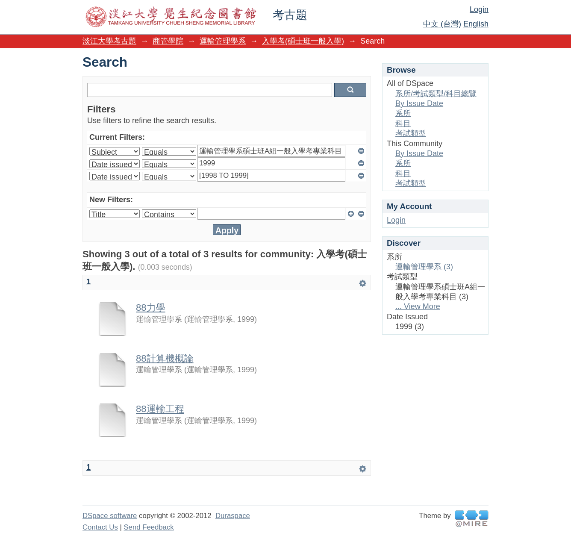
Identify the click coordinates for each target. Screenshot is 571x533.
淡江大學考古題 (109, 41)
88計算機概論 (165, 358)
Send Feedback (149, 527)
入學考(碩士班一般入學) (303, 41)
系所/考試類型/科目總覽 (436, 93)
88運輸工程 (160, 408)
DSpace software (109, 516)
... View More (417, 306)
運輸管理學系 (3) (424, 266)
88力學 (150, 307)
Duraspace (232, 516)
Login (479, 9)
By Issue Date (419, 103)
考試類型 (410, 133)
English (476, 24)
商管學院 (168, 41)
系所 (403, 113)
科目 (403, 123)
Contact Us (100, 527)
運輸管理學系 (223, 41)
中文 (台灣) (442, 24)
